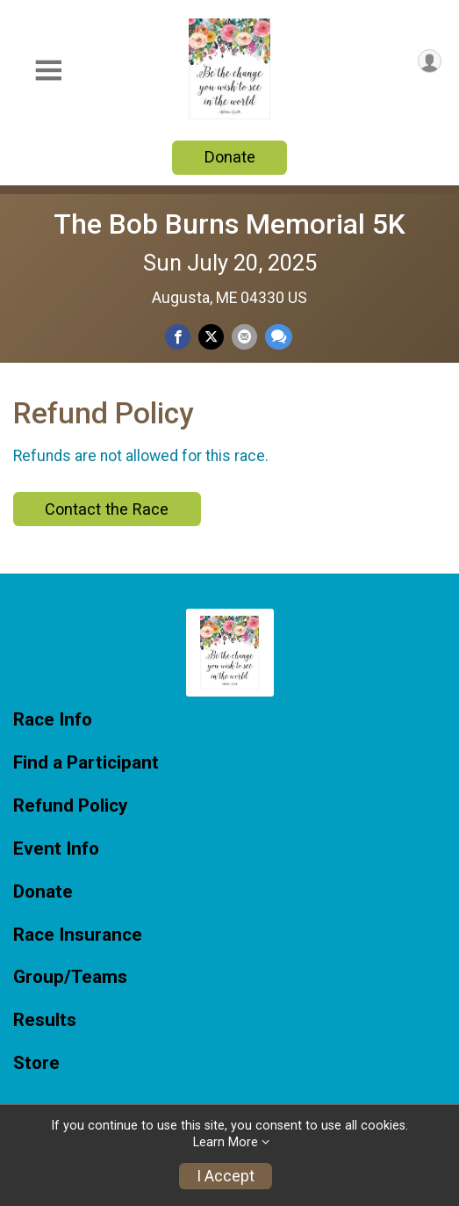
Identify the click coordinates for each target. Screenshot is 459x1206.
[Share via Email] (244, 337)
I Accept (226, 1176)
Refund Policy (70, 806)
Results (44, 1020)
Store (36, 1063)
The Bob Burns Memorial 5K (229, 224)
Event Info (56, 849)
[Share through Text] (278, 337)
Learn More (225, 1142)
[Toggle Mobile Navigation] (48, 71)
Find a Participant (86, 763)
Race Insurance (77, 935)
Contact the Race (107, 509)
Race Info (52, 720)
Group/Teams (70, 977)
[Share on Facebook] (177, 337)
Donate (229, 157)
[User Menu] (429, 61)
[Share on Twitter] (211, 337)
